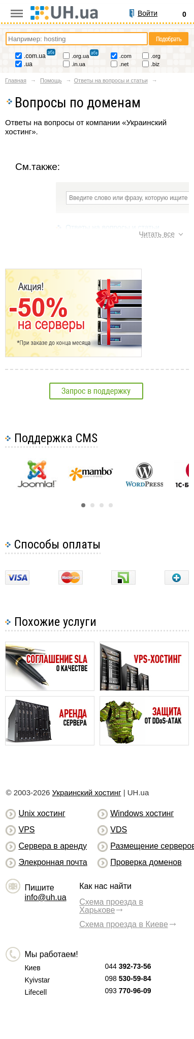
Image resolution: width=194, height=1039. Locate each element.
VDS (118, 829)
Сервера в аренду (52, 846)
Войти (147, 13)
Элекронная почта (52, 862)
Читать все (157, 234)
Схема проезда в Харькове (111, 906)
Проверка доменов (145, 862)
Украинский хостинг (86, 792)
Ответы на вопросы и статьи (112, 227)
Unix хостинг (41, 813)
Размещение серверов (148, 846)
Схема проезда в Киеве (123, 924)
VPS (26, 829)
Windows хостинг (142, 813)
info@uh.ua (45, 897)
